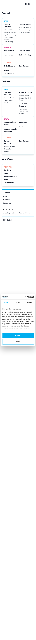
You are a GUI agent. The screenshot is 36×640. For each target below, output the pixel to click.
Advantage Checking (10, 32)
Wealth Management (9, 72)
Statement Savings (24, 30)
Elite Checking (8, 103)
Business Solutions (7, 142)
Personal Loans (24, 50)
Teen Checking (8, 41)
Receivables (7, 149)
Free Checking (8, 30)
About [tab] (29, 302)
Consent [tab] (6, 302)
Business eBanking (9, 146)
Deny (18, 341)
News (6, 179)
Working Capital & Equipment (10, 130)
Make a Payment (8, 213)
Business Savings (24, 95)
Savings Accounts (25, 92)
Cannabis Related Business (24, 113)
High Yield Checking (10, 35)
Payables (6, 151)
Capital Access (24, 127)
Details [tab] (18, 302)
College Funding (25, 55)
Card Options (24, 66)
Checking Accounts (7, 93)
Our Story (7, 170)
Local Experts (9, 182)
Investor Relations (10, 176)
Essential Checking (9, 98)
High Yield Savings (24, 32)
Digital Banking (9, 66)
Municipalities (23, 109)
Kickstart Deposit (25, 213)
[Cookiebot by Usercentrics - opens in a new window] (25, 296)
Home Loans (8, 55)
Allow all (18, 335)
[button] (29, 4)
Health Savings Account (8, 38)
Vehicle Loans (9, 50)
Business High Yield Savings (25, 99)
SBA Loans (23, 122)
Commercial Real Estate (10, 123)
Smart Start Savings (25, 27)
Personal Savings (25, 24)
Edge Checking (8, 100)
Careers (6, 173)
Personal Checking (7, 25)
